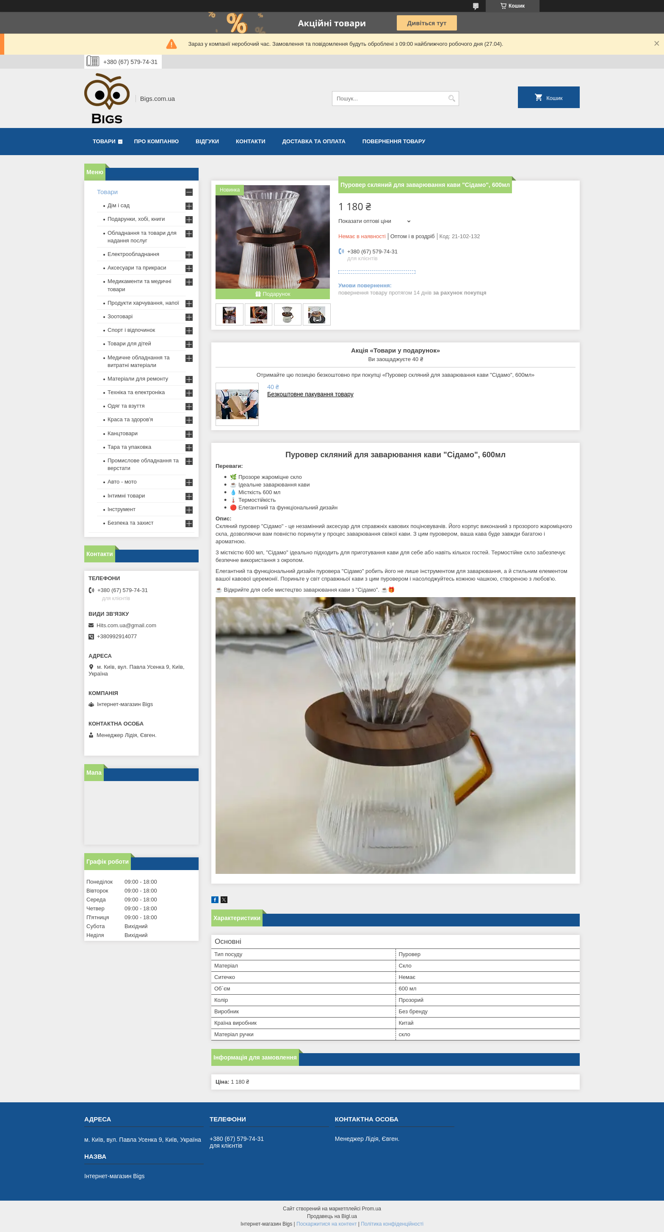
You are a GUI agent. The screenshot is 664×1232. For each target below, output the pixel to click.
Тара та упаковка (129, 447)
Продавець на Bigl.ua (332, 1216)
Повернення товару (393, 141)
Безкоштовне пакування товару (310, 394)
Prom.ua (371, 1209)
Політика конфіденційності (392, 1224)
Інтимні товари (126, 495)
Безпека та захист (131, 523)
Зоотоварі (120, 316)
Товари (104, 141)
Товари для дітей (129, 343)
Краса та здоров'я (130, 419)
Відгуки (207, 141)
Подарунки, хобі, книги (136, 219)
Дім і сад (119, 205)
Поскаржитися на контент (326, 1224)
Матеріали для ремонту (138, 378)
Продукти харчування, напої (143, 303)
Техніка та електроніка (136, 392)
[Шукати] (451, 98)
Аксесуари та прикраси (137, 267)
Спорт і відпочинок (131, 330)
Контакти (251, 141)
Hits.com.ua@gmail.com (126, 625)
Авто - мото (122, 481)
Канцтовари (123, 433)
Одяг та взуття (126, 406)
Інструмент (122, 509)
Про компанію (156, 141)
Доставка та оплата (314, 141)
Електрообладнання (133, 254)
